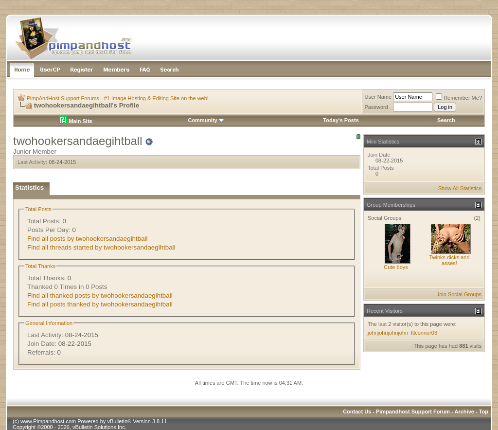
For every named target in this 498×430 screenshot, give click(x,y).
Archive (464, 411)
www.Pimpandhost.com (48, 421)
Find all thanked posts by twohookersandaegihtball (100, 295)
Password (376, 107)
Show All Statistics (459, 188)
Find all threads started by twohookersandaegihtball (101, 247)
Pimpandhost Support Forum (413, 411)
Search (446, 120)
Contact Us (357, 411)
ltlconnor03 (424, 333)
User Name (378, 97)
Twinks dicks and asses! (449, 260)
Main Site (75, 121)
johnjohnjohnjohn (388, 333)
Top (483, 411)
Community (206, 120)
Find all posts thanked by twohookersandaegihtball (100, 304)
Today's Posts (340, 120)
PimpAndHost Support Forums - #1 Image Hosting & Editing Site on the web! (118, 98)
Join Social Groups (459, 294)
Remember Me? (459, 98)
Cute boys (396, 267)
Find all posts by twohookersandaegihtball (87, 238)
